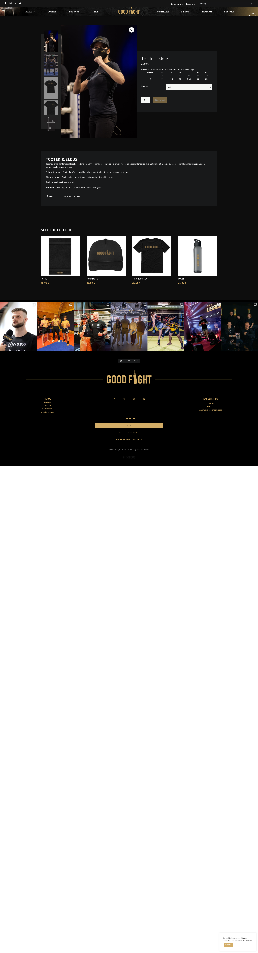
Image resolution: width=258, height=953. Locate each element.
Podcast (74, 12)
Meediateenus (47, 412)
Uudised (52, 12)
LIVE (96, 12)
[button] (131, 30)
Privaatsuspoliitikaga (243, 940)
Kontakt (229, 12)
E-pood (185, 12)
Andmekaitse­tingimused (210, 410)
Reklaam (207, 12)
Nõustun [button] (228, 945)
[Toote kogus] (145, 100)
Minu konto (178, 4)
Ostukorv (192, 4)
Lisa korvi (160, 100)
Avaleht (30, 12)
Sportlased (163, 12)
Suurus (144, 86)
